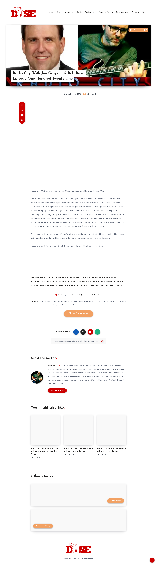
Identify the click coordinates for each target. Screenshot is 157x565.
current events (57, 301)
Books (79, 12)
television (96, 305)
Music (51, 12)
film (65, 301)
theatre (104, 305)
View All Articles (57, 390)
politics (95, 301)
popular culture (105, 301)
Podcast (135, 12)
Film (59, 12)
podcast (87, 301)
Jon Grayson (78, 301)
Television (68, 12)
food (70, 301)
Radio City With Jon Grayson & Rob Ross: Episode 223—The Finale (45, 451)
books (47, 301)
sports (88, 305)
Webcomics (90, 12)
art (43, 301)
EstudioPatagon (86, 559)
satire (82, 305)
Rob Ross (75, 305)
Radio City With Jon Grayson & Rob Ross (84, 295)
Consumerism (122, 12)
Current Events (106, 12)
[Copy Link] (78, 341)
